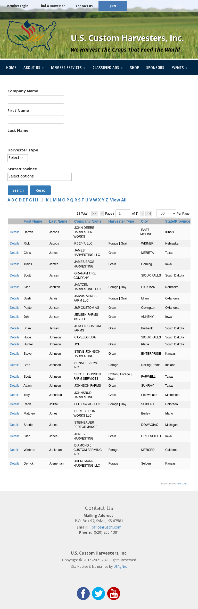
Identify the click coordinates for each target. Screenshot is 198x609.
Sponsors (155, 67)
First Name (18, 110)
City (144, 221)
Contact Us (84, 5)
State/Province (22, 168)
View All (118, 200)
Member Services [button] (68, 67)
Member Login (17, 5)
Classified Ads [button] (108, 67)
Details (14, 232)
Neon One (182, 483)
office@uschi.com (106, 527)
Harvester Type (22, 149)
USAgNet (120, 566)
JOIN (113, 6)
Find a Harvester (52, 5)
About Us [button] (33, 67)
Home (11, 67)
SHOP (134, 67)
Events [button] (179, 67)
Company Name (22, 90)
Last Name (17, 130)
